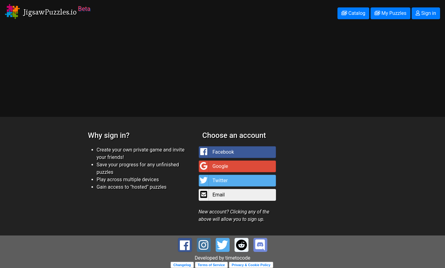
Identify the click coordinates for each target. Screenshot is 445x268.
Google (213, 166)
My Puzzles (390, 13)
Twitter (213, 180)
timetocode (237, 258)
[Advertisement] (222, 73)
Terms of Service (211, 265)
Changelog (182, 265)
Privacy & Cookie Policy (251, 265)
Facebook (216, 152)
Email (212, 194)
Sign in (426, 13)
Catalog (353, 13)
